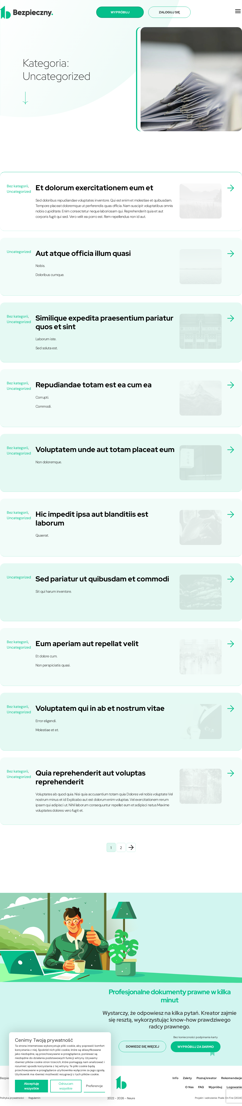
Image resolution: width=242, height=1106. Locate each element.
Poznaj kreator (206, 1078)
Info (175, 1078)
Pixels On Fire (225, 1097)
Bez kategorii (17, 186)
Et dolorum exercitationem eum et (94, 188)
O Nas (189, 1087)
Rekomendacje (231, 1078)
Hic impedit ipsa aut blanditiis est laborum (92, 518)
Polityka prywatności (12, 1097)
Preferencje (94, 1086)
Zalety (187, 1078)
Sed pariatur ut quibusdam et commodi (102, 579)
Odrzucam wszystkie (66, 1086)
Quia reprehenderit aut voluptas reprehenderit (91, 777)
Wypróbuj (215, 1087)
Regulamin (34, 1097)
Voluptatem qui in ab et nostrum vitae (100, 708)
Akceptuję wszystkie (31, 1086)
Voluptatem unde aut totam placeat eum (105, 449)
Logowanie (234, 1087)
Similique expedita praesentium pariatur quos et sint (104, 322)
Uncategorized (19, 191)
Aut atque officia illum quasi (83, 253)
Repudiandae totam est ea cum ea (94, 385)
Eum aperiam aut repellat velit (87, 643)
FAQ (201, 1087)
